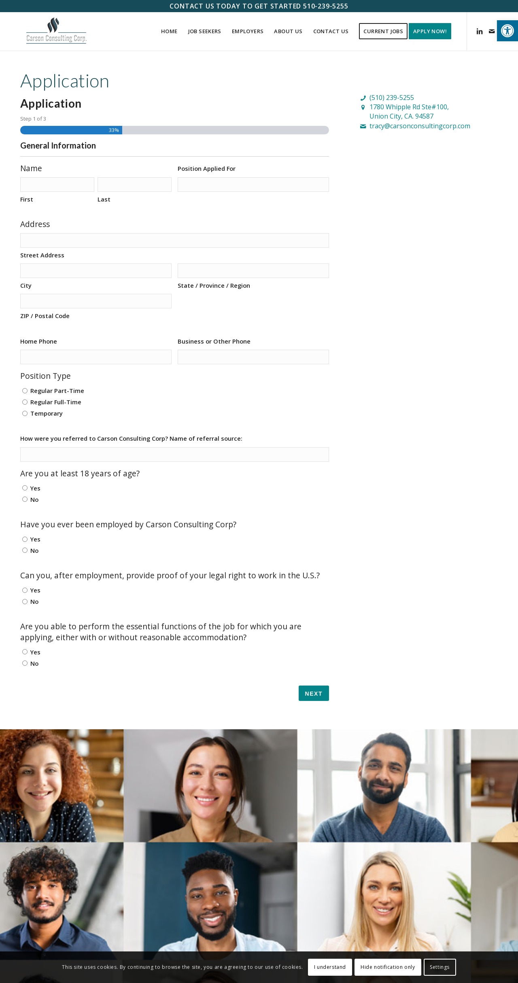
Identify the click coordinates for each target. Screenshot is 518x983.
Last (104, 199)
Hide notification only (388, 967)
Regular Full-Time (55, 402)
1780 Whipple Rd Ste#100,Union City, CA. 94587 (409, 111)
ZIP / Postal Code (45, 316)
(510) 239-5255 (391, 97)
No (34, 499)
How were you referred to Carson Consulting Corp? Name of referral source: (131, 438)
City (26, 285)
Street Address (42, 255)
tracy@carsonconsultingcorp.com (419, 125)
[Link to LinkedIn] (479, 31)
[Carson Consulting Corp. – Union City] (56, 31)
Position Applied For (207, 168)
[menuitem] (169, 31)
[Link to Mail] (492, 31)
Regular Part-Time (57, 390)
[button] (507, 30)
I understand (330, 967)
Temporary (46, 413)
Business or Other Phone (214, 341)
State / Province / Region (214, 285)
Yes (35, 488)
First (26, 199)
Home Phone (38, 341)
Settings (440, 967)
